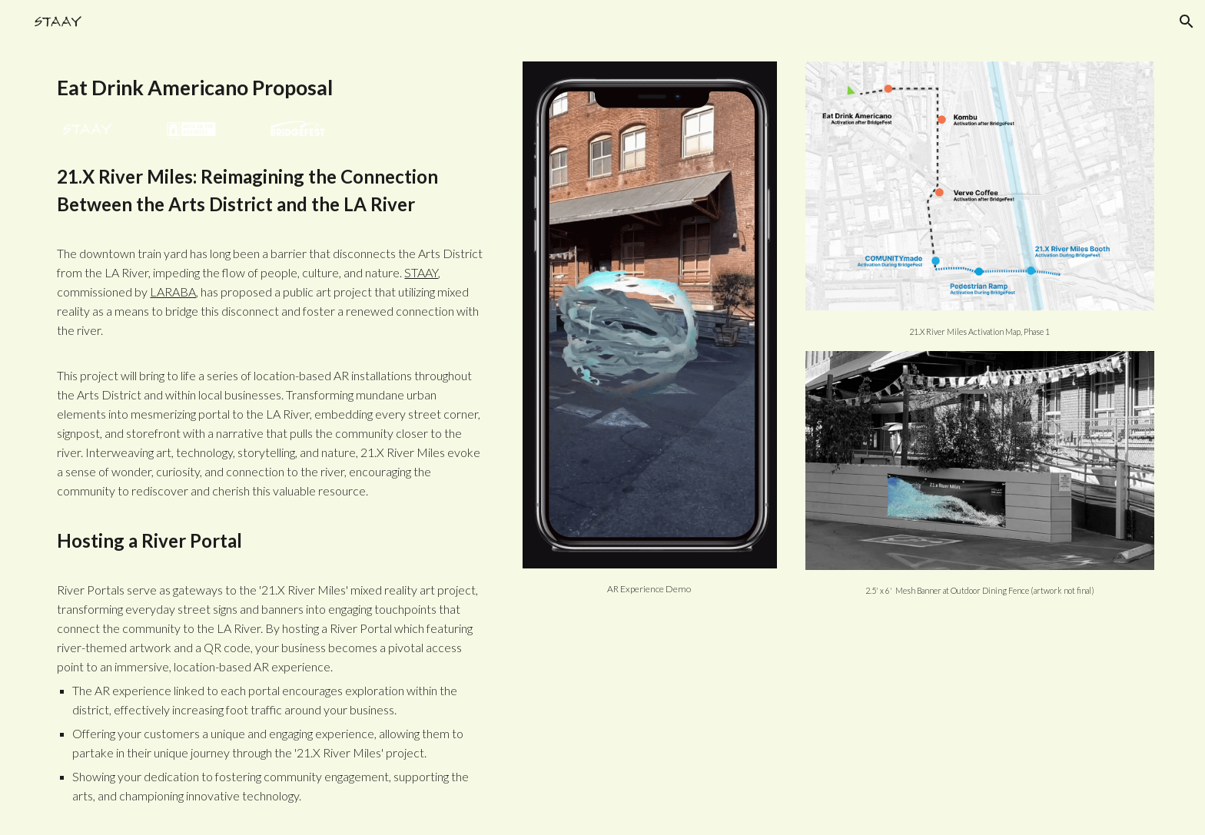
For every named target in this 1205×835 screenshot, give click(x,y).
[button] (1186, 21)
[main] (272, 87)
